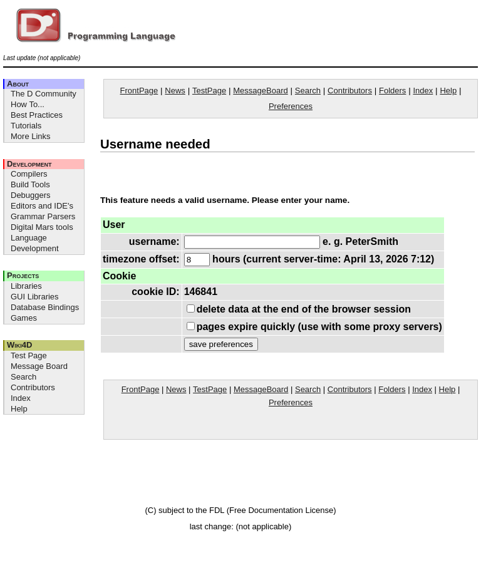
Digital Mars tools (42, 227)
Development (29, 163)
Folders (392, 90)
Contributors (33, 387)
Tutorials (26, 125)
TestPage (209, 90)
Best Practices (37, 115)
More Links (31, 136)
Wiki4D (19, 345)
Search (23, 376)
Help (19, 408)
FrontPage (139, 90)
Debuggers (31, 195)
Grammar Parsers (43, 216)
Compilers (29, 174)
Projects (23, 275)
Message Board (39, 366)
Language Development (35, 243)
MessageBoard (260, 90)
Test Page (29, 355)
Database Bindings (45, 307)
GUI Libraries (35, 296)
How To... (27, 104)
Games (24, 318)
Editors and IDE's (42, 205)
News (175, 90)
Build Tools (30, 184)
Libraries (26, 286)
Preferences (291, 106)
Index (21, 398)
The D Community (43, 93)
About (18, 83)
